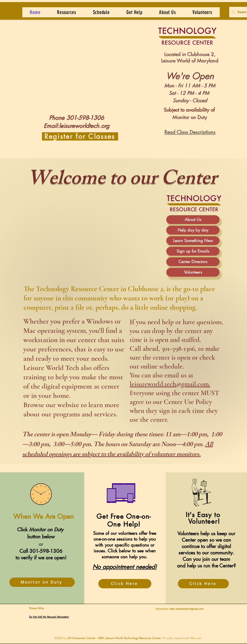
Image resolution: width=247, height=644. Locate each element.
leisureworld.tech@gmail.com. (170, 384)
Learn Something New (193, 240)
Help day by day (193, 230)
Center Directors (192, 261)
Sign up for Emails (193, 251)
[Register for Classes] (80, 136)
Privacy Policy (36, 608)
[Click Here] (124, 583)
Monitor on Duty (190, 117)
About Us (193, 219)
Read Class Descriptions (189, 132)
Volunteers (193, 272)
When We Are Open (42, 516)
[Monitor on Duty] (42, 582)
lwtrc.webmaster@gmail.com (187, 608)
